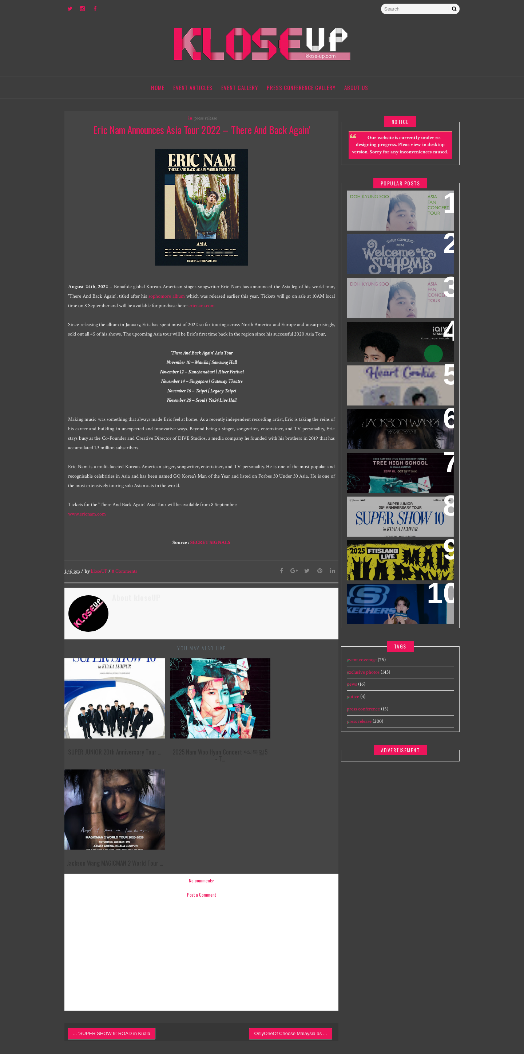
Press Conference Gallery (301, 87)
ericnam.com (229, 306)
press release (202, 119)
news (350, 692)
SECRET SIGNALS (207, 552)
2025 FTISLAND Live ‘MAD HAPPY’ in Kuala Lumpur (394, 562)
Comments (129, 581)
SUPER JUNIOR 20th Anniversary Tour (396, 519)
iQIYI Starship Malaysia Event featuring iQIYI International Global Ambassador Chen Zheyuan (393, 353)
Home (158, 87)
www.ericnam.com (91, 524)
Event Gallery (240, 87)
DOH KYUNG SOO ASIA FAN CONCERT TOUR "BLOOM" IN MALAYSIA (397, 213)
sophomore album (181, 297)
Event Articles (193, 87)
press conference (361, 716)
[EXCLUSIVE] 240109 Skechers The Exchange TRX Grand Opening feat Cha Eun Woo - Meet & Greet (392, 615)
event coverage (360, 667)
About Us (357, 87)
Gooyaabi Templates (436, 1024)
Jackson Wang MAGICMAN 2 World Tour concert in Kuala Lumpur (394, 436)
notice (351, 704)
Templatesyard (371, 1024)
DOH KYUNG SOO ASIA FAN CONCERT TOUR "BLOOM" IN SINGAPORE (397, 300)
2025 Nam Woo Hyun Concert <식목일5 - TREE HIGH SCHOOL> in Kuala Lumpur (395, 480)
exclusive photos (361, 680)
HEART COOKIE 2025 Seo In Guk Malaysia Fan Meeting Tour (393, 388)
